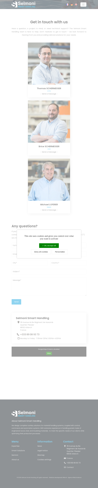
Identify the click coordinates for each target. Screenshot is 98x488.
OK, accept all (49, 245)
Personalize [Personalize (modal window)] (60, 252)
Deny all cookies (41, 252)
